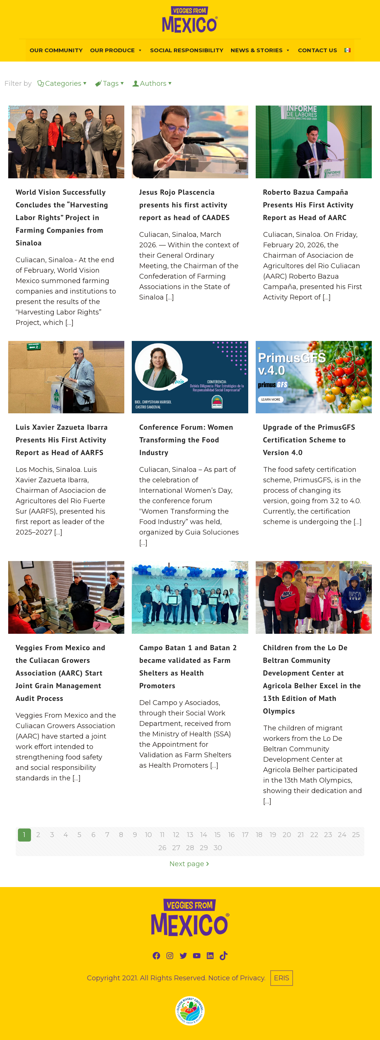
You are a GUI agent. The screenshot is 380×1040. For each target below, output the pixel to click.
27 (176, 848)
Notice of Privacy (236, 978)
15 (218, 835)
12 (176, 835)
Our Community (55, 50)
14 (203, 835)
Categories (62, 83)
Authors (152, 83)
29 (204, 848)
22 (314, 835)
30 (218, 848)
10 (148, 835)
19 (273, 835)
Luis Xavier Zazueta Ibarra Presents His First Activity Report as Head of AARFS (62, 439)
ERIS (281, 978)
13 (190, 835)
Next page (190, 864)
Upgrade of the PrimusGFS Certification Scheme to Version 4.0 (309, 439)
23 (328, 835)
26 (162, 848)
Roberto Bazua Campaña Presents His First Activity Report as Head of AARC (308, 204)
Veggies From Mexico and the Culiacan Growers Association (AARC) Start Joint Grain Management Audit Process (61, 673)
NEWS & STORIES (260, 50)
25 (356, 835)
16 (231, 835)
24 (342, 835)
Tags (110, 83)
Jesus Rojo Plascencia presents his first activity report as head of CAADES (184, 204)
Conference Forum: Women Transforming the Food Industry (186, 439)
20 (287, 835)
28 (190, 848)
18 (259, 835)
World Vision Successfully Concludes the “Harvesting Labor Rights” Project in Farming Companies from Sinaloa (62, 217)
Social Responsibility (186, 50)
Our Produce (116, 50)
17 (245, 835)
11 (162, 835)
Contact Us (317, 50)
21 (301, 835)
